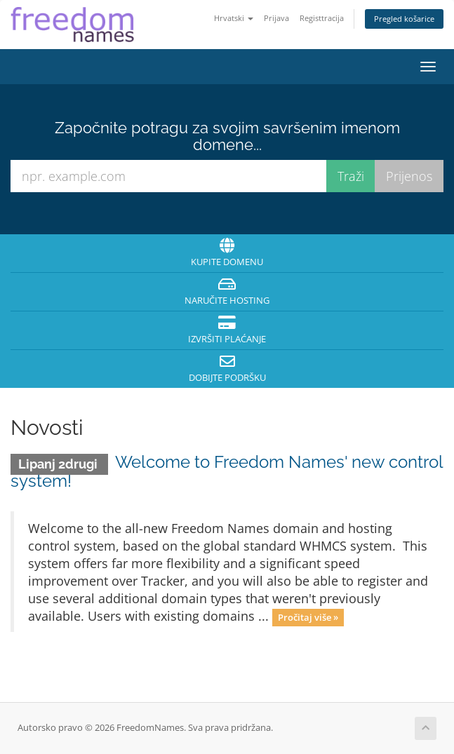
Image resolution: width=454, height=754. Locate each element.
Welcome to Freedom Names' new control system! (227, 471)
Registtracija (322, 18)
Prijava (276, 18)
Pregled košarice (404, 18)
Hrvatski (233, 18)
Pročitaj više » (308, 617)
